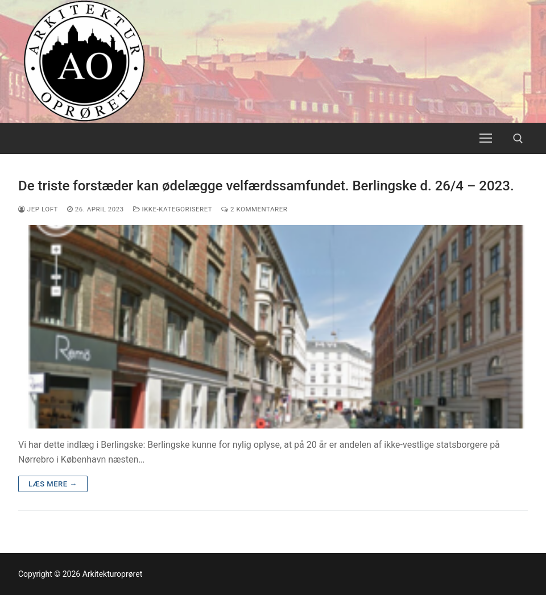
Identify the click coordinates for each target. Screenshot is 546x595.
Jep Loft (38, 209)
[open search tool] (518, 139)
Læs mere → (52, 484)
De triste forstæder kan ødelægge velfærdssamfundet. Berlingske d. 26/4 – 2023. (266, 186)
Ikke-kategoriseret (173, 209)
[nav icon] (486, 139)
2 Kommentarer (254, 209)
